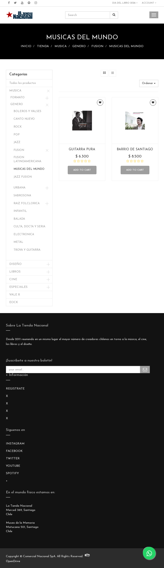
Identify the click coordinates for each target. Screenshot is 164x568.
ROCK (18, 126)
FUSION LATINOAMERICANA (27, 159)
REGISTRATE (15, 388)
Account (149, 3)
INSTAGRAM (15, 443)
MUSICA (61, 46)
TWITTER (13, 458)
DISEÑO (15, 264)
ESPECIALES (18, 287)
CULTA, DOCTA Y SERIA (29, 226)
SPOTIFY (12, 473)
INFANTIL (20, 211)
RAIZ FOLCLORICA (27, 203)
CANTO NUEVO (24, 119)
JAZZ (17, 142)
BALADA (19, 219)
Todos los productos (22, 83)
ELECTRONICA (24, 234)
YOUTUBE (13, 466)
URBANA (19, 187)
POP (17, 134)
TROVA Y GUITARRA (27, 250)
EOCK (13, 302)
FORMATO (17, 97)
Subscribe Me (145, 369)
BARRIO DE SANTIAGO (135, 149)
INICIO (26, 46)
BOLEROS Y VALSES (27, 111)
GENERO (79, 46)
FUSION (97, 46)
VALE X (14, 294)
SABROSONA (22, 195)
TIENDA (43, 46)
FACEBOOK (14, 451)
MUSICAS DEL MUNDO (126, 46)
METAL (18, 242)
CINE (13, 279)
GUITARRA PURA (82, 149)
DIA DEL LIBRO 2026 (125, 3)
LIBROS (15, 271)
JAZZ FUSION (23, 177)
